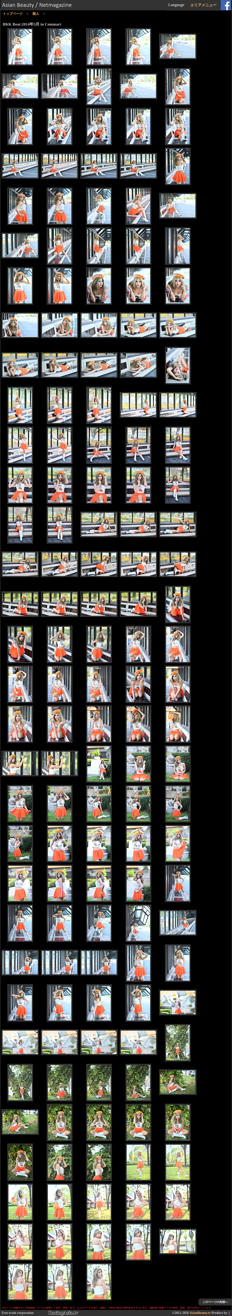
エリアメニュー (203, 5)
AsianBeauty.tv (200, 1313)
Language (176, 5)
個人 (35, 13)
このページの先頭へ (215, 1302)
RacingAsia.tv (63, 1313)
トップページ (13, 13)
